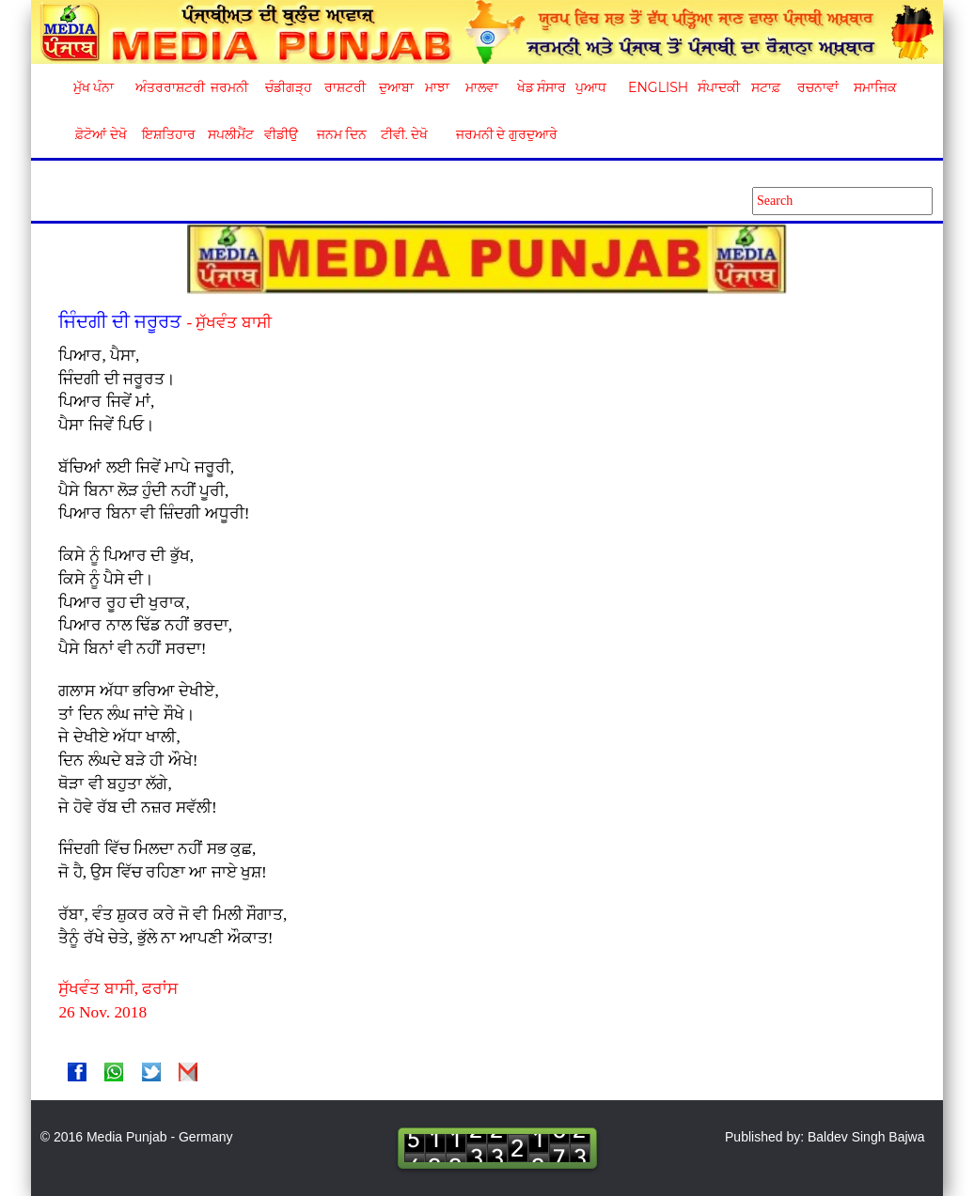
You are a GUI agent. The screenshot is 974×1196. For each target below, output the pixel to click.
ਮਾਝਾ (437, 87)
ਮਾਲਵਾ (481, 87)
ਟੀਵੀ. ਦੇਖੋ (404, 134)
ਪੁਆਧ (590, 87)
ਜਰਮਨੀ (229, 87)
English (655, 87)
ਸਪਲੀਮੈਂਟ (230, 134)
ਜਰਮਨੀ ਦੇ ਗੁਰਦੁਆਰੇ (499, 134)
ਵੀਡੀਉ (281, 134)
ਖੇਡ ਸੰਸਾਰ (541, 87)
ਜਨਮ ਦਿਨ (341, 134)
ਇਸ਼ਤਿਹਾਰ (167, 134)
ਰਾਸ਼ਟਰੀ (345, 87)
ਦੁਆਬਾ (396, 87)
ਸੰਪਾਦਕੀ (719, 87)
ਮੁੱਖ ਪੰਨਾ (94, 87)
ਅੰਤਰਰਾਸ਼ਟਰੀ (166, 87)
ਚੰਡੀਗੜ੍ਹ (288, 87)
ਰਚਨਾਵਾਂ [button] (818, 87)
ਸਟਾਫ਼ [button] (765, 87)
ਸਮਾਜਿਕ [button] (875, 87)
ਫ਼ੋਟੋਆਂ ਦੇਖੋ (99, 134)
